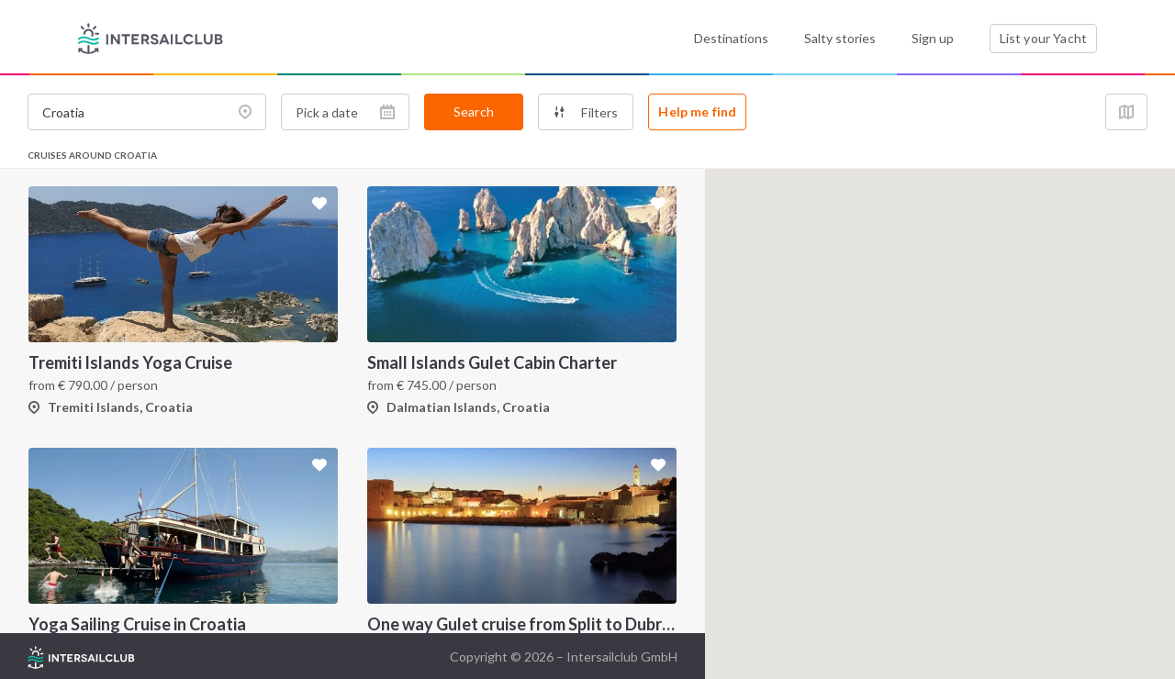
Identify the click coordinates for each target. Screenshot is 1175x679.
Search (473, 111)
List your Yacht (1043, 38)
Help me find (697, 111)
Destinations (731, 38)
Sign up (933, 38)
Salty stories (840, 38)
